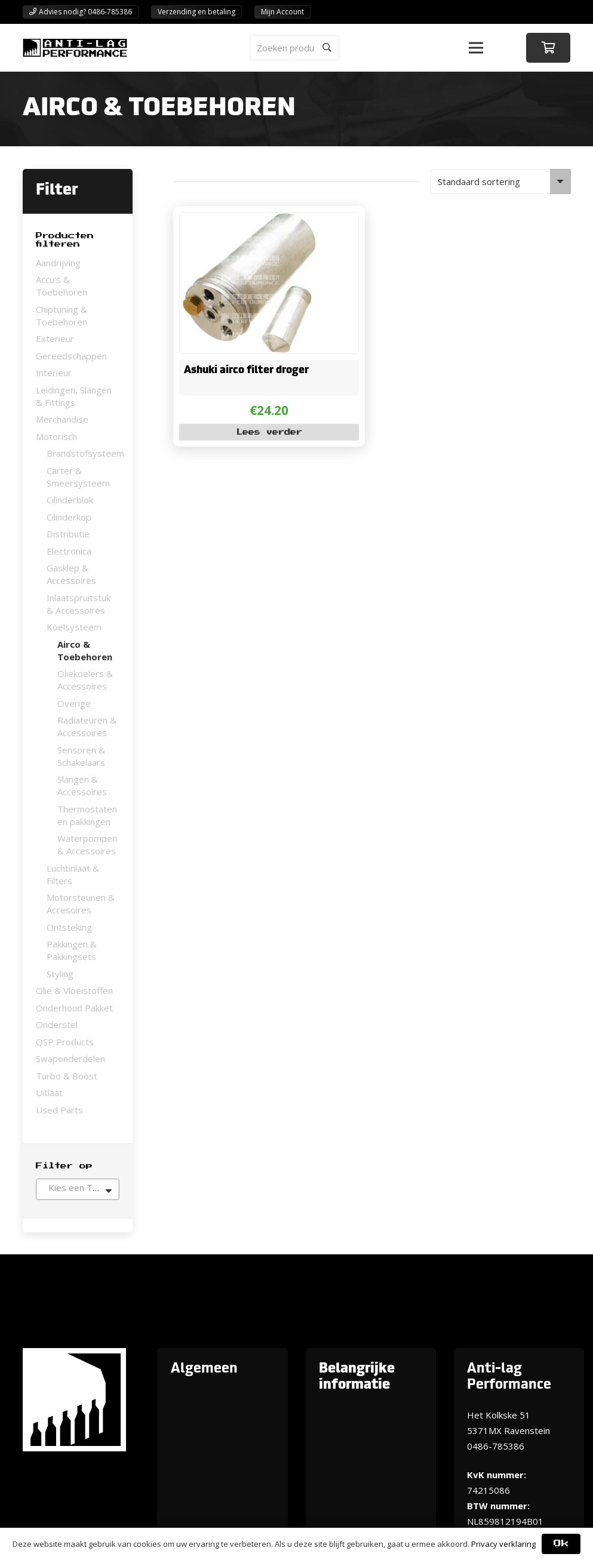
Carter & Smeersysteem (78, 476)
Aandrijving (58, 263)
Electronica (69, 551)
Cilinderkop (69, 517)
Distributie (68, 534)
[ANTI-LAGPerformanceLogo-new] (75, 48)
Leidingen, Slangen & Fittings (74, 396)
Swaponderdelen (70, 1058)
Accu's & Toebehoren (61, 285)
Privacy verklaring (503, 1544)
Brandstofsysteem (85, 453)
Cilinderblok (70, 500)
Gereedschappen (71, 356)
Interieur (54, 373)
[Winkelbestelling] (500, 181)
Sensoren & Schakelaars (81, 756)
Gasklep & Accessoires (71, 574)
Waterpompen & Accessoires (87, 844)
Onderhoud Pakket (74, 1008)
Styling (60, 974)
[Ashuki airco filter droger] (249, 220)
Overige (74, 703)
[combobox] (77, 1189)
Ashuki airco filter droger (245, 370)
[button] (476, 48)
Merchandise (62, 419)
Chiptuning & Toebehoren (61, 315)
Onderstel (57, 1024)
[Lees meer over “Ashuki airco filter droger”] (269, 432)
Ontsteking (69, 927)
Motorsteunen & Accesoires (81, 903)
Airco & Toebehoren (84, 650)
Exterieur (55, 338)
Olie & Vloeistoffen (74, 990)
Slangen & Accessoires (82, 785)
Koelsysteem (74, 627)
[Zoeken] (326, 47)
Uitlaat (49, 1093)
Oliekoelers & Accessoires (85, 679)
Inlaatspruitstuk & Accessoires (78, 604)
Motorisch (56, 436)
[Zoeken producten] (294, 47)
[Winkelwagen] (548, 48)
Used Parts (59, 1110)
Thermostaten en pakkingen (87, 815)
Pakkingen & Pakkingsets (72, 950)
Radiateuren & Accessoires (86, 726)
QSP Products (65, 1042)
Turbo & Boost (66, 1076)
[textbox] (78, 1187)
